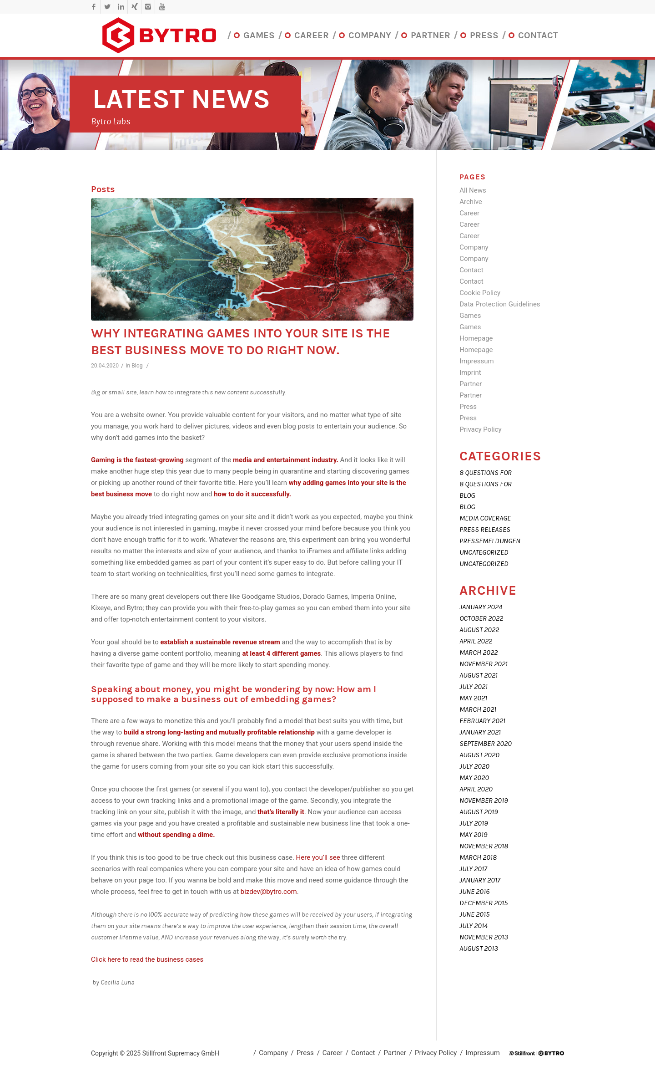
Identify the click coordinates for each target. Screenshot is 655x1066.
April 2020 (476, 789)
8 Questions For (485, 473)
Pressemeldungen (489, 541)
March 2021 (477, 709)
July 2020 (474, 766)
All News (472, 190)
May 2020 (474, 778)
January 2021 (480, 732)
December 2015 (483, 903)
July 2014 (473, 926)
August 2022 (479, 630)
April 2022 (475, 641)
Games (470, 315)
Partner (470, 384)
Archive (470, 202)
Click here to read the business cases (147, 959)
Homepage (476, 338)
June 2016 (474, 891)
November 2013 (483, 937)
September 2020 (485, 744)
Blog (136, 365)
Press (468, 407)
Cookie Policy (479, 293)
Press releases (484, 529)
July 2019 (473, 823)
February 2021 (482, 721)
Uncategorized (484, 552)
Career (469, 213)
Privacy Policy (480, 429)
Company (473, 247)
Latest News (181, 99)
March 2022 (478, 652)
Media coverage (485, 518)
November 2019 (483, 800)
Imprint (470, 372)
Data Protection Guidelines (499, 304)
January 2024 (480, 607)
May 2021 (473, 698)
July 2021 (473, 687)
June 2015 (474, 914)
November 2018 (483, 846)
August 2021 (478, 675)
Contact (471, 270)
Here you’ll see (319, 857)
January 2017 (479, 880)
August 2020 (479, 755)
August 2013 (478, 948)
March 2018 (478, 857)
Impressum (476, 361)
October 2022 (481, 618)
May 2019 (473, 835)
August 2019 (478, 812)
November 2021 (483, 664)
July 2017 (473, 869)
